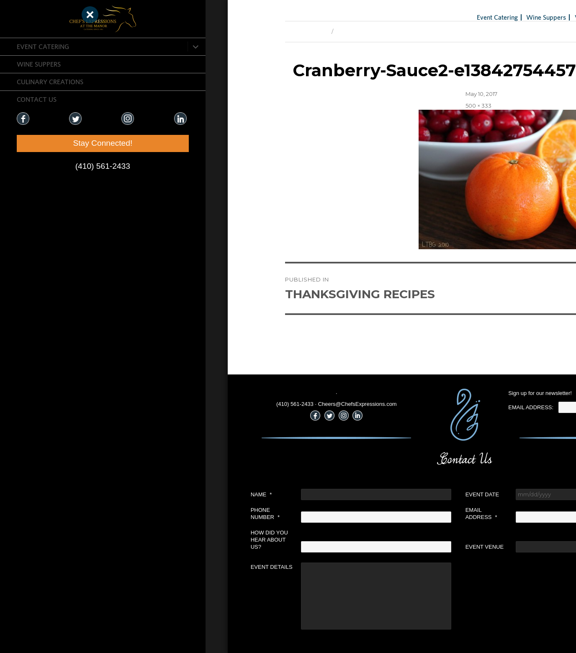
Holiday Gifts (515, 17)
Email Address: (404, 407)
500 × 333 (351, 105)
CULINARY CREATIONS (50, 81)
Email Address (354, 513)
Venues (457, 17)
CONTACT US (37, 99)
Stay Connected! (50, 143)
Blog (483, 17)
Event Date (355, 494)
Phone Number (137, 513)
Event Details (144, 567)
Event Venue (357, 547)
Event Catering (43, 46)
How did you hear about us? (142, 539)
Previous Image (179, 31)
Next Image (225, 31)
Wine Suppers (39, 64)
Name (134, 494)
